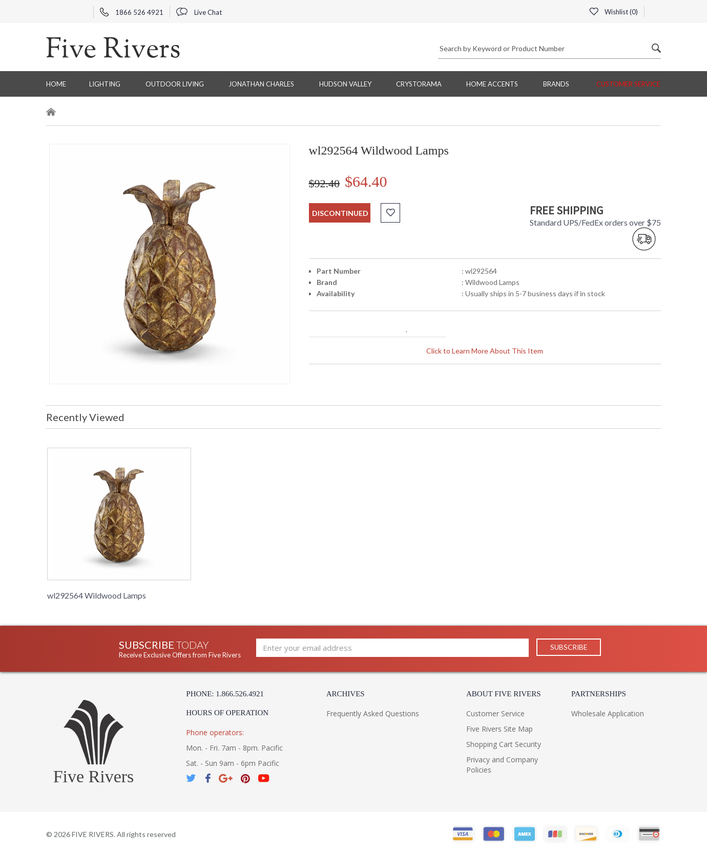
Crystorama (419, 84)
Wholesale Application (607, 713)
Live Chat (199, 12)
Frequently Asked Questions (372, 713)
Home (56, 84)
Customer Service (628, 84)
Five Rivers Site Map (499, 729)
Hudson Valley (345, 84)
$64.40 (366, 181)
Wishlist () (613, 12)
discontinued (340, 213)
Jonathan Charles (261, 84)
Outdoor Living (174, 84)
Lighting (104, 84)
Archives (345, 694)
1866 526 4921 (131, 12)
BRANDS (556, 84)
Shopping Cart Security (503, 744)
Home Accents (492, 84)
